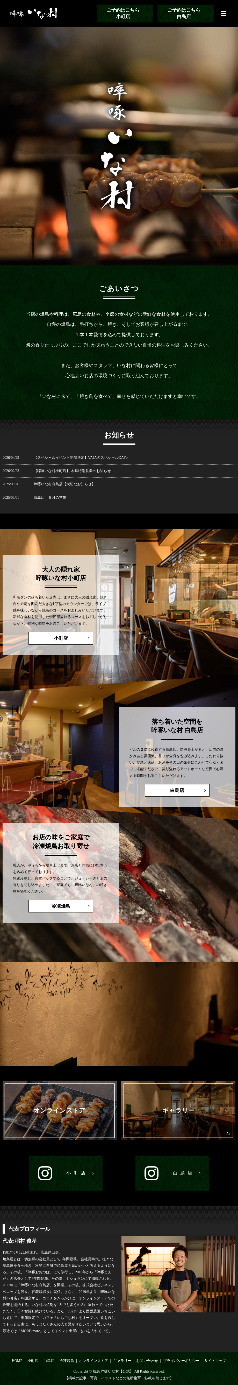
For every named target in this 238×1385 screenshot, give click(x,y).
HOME (17, 1361)
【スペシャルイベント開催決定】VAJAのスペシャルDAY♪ (81, 458)
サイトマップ (215, 1361)
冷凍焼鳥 (48, 906)
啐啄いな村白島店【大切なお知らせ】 (64, 484)
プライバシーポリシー (181, 1361)
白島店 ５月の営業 (50, 498)
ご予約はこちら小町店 (123, 13)
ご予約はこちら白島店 (184, 13)
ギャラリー (122, 1361)
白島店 (190, 790)
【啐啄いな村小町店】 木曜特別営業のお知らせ (72, 471)
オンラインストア (93, 1361)
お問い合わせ (147, 1361)
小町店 (48, 638)
